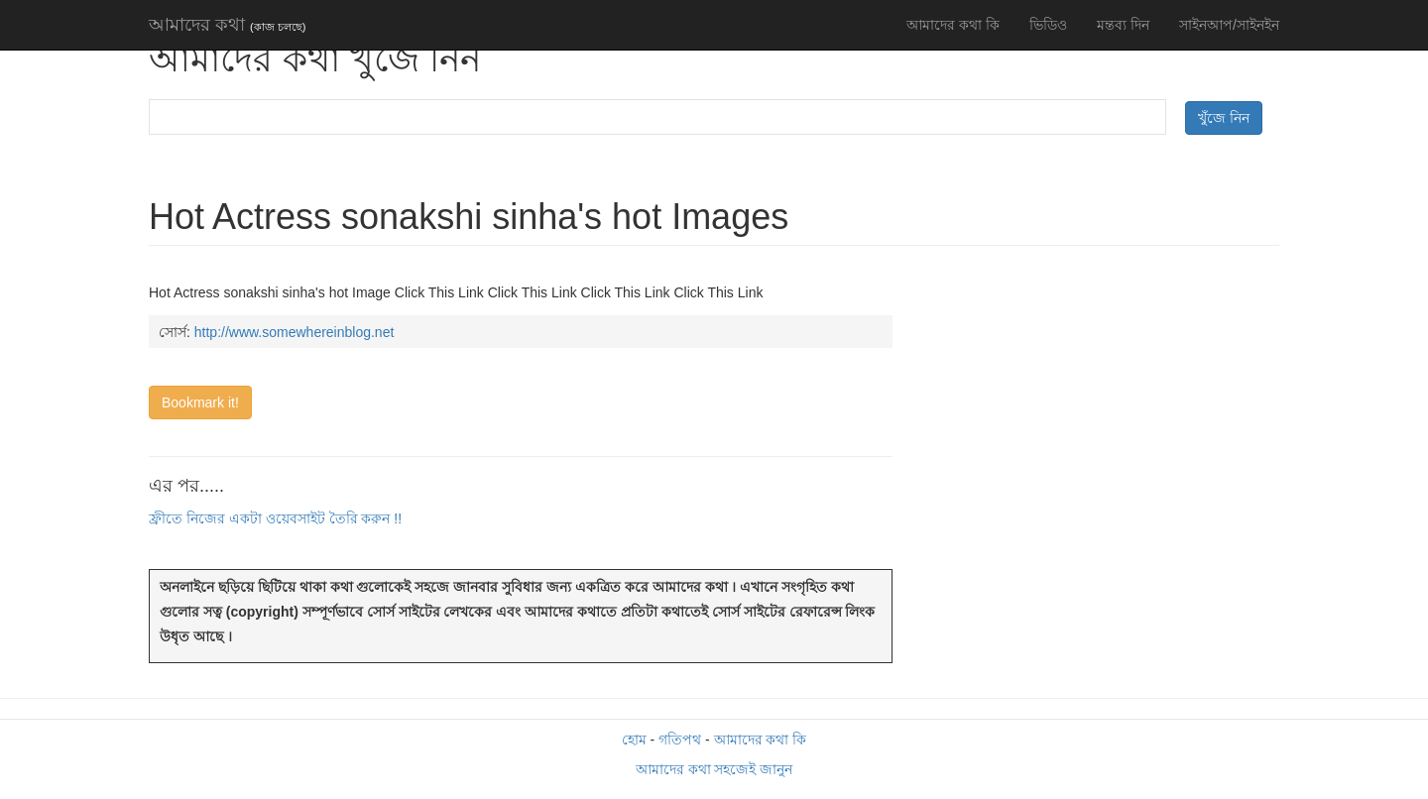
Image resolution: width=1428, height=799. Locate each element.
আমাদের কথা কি (953, 25)
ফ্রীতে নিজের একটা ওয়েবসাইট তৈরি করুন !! (275, 518)
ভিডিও (1048, 25)
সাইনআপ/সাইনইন (1229, 25)
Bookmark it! (200, 402)
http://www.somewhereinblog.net (294, 332)
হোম (634, 739)
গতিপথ (679, 739)
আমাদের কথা (227, 25)
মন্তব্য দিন (1123, 25)
